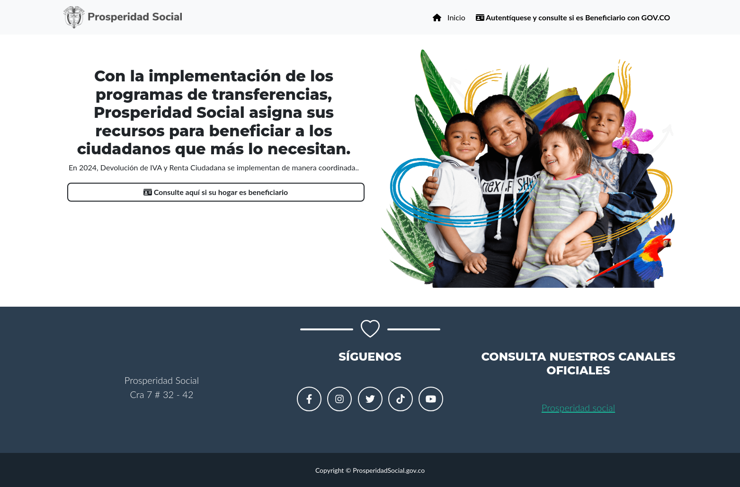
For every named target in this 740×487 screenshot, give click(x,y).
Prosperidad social (578, 407)
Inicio (448, 17)
